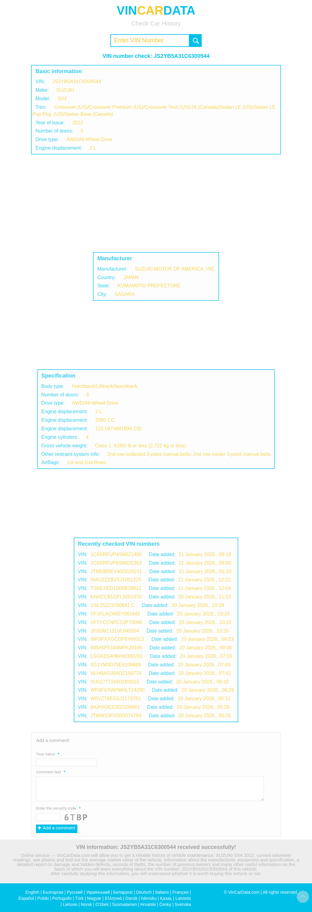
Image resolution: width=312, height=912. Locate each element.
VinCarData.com (243, 892)
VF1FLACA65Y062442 (115, 613)
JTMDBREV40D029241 (116, 571)
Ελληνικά (113, 898)
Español (26, 898)
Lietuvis (70, 904)
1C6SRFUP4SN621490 (116, 554)
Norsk (86, 904)
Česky (165, 904)
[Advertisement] (156, 203)
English (32, 892)
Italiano (162, 892)
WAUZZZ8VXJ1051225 (115, 579)
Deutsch (143, 892)
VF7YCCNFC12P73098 (116, 622)
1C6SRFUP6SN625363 (116, 563)
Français (180, 892)
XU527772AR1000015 (114, 681)
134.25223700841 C (112, 605)
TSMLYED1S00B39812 (115, 588)
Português (62, 898)
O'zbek (101, 904)
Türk (79, 898)
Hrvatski (148, 904)
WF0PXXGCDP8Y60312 (117, 639)
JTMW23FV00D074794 (115, 715)
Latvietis (183, 898)
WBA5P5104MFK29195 (116, 647)
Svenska (183, 904)
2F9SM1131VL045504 (114, 630)
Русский (75, 892)
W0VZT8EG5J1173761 (115, 698)
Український (98, 892)
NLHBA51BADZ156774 (115, 673)
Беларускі (123, 892)
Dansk (131, 898)
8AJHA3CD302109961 (115, 707)
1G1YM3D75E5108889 (115, 664)
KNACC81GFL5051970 (115, 596)
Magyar (94, 898)
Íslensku (149, 898)
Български (53, 892)
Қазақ (166, 898)
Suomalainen (124, 904)
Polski (43, 898)
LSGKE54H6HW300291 (116, 656)
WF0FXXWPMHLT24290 (117, 690)
